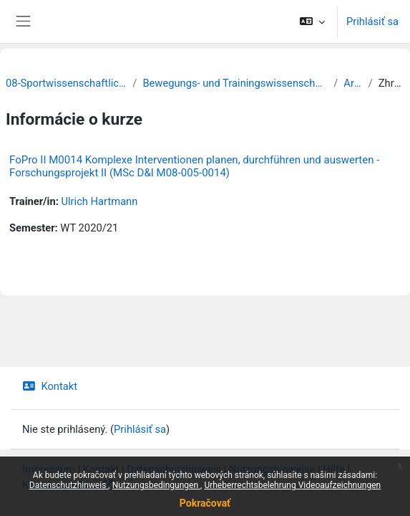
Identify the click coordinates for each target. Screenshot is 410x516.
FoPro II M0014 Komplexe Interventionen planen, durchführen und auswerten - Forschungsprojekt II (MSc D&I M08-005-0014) (194, 166)
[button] (312, 21)
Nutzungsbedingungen (156, 485)
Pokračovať (205, 503)
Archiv (352, 83)
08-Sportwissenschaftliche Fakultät (66, 83)
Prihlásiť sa (372, 21)
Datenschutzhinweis (69, 485)
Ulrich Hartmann (99, 201)
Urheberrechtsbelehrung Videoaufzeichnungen (292, 485)
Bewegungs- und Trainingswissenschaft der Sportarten (235, 83)
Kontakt (49, 386)
